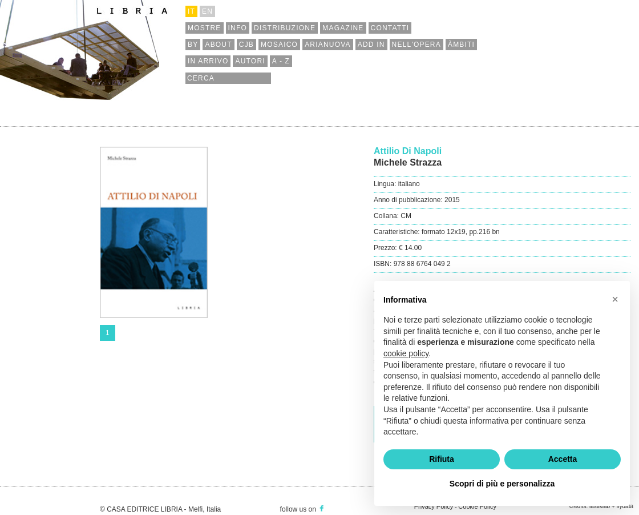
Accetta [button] (562, 459)
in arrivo (208, 61)
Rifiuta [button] (441, 459)
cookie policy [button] (405, 353)
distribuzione (285, 28)
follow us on (303, 509)
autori (250, 61)
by (193, 45)
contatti (390, 28)
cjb (246, 45)
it (191, 11)
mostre (204, 28)
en (207, 11)
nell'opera (416, 45)
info (237, 28)
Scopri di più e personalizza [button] (502, 483)
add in (371, 45)
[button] (615, 299)
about (218, 45)
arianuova (328, 45)
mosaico (279, 45)
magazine (342, 28)
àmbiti (461, 45)
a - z (281, 61)
